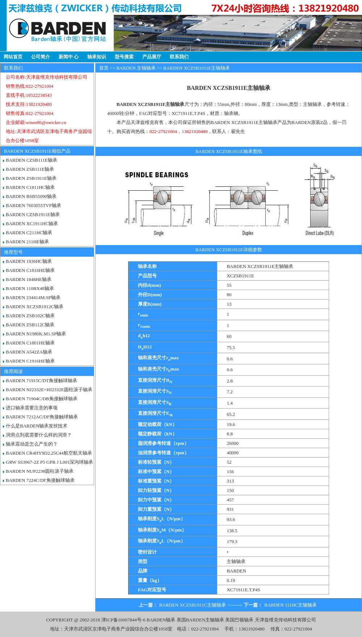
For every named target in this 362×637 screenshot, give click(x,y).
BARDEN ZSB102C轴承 (30, 315)
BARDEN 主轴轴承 (136, 68)
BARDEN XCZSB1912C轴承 (34, 306)
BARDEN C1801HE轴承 (30, 343)
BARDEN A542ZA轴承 (29, 352)
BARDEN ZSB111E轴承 (30, 169)
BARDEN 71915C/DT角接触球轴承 (41, 380)
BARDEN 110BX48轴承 (30, 288)
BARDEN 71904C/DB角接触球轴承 (41, 398)
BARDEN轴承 (161, 619)
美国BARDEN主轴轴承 (200, 619)
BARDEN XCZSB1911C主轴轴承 (192, 605)
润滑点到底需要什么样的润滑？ (39, 435)
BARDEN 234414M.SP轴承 (33, 297)
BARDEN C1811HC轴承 (30, 187)
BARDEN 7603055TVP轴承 (33, 205)
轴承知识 (96, 56)
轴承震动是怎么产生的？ (32, 444)
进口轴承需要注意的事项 (32, 407)
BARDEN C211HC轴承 (29, 232)
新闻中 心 (69, 56)
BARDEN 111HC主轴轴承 (290, 605)
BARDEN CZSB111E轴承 (31, 160)
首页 (104, 68)
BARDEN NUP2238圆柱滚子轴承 (39, 471)
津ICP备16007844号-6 (123, 619)
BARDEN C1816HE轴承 (30, 270)
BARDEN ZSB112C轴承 (30, 324)
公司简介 (40, 56)
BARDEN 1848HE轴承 (28, 279)
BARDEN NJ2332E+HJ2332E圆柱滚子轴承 (49, 389)
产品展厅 (151, 56)
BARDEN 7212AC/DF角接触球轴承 (42, 416)
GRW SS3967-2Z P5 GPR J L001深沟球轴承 (49, 462)
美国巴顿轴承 (239, 619)
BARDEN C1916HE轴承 (30, 361)
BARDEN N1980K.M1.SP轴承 (36, 333)
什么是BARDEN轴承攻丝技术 (36, 426)
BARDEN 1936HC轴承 (29, 261)
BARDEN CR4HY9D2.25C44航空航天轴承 (49, 453)
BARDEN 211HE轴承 (27, 241)
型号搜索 (124, 56)
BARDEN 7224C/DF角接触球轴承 (40, 480)
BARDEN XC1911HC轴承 (32, 223)
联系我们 (179, 56)
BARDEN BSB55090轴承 (31, 196)
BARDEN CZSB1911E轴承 (33, 214)
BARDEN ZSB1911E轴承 (31, 178)
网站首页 (13, 56)
